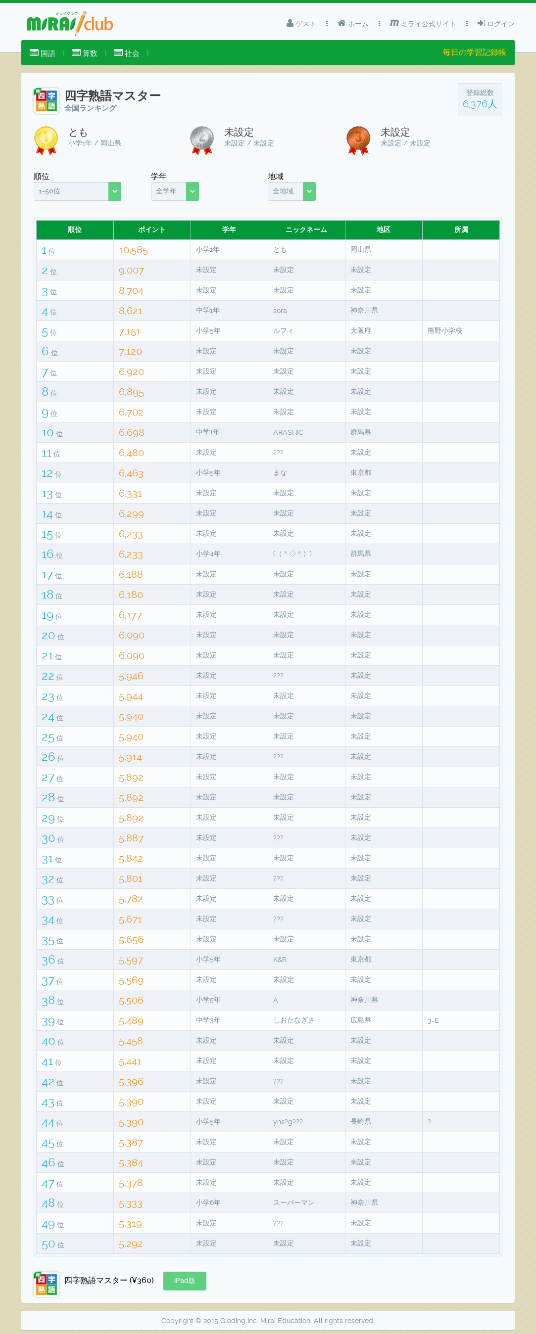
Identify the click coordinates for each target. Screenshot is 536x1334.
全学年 (166, 191)
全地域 (283, 191)
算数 (84, 53)
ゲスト (301, 23)
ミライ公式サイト (423, 23)
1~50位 (49, 191)
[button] (184, 1281)
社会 (127, 53)
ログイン (496, 23)
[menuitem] (42, 53)
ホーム (353, 23)
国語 (42, 53)
